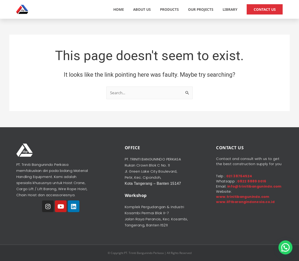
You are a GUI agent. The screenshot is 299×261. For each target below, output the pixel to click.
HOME (118, 9)
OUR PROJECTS (200, 9)
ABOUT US (142, 9)
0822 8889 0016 (252, 181)
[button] (285, 247)
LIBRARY (230, 9)
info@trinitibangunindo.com (244, 191)
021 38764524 (239, 176)
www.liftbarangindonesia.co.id (246, 206)
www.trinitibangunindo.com (243, 201)
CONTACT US (265, 9)
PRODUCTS (169, 9)
